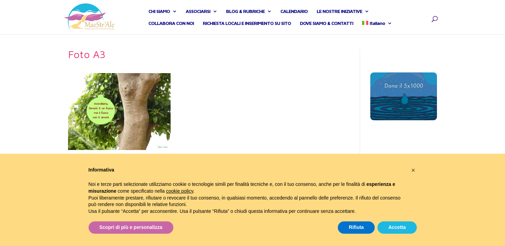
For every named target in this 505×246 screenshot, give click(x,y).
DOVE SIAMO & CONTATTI (326, 30)
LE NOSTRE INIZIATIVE (339, 19)
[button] (413, 170)
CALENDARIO (294, 19)
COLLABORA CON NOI (171, 30)
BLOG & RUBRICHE (245, 19)
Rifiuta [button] (356, 227)
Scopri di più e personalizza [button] (130, 227)
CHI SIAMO (159, 19)
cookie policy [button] (179, 191)
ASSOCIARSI (198, 19)
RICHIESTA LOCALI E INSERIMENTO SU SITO (247, 30)
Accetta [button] (397, 227)
